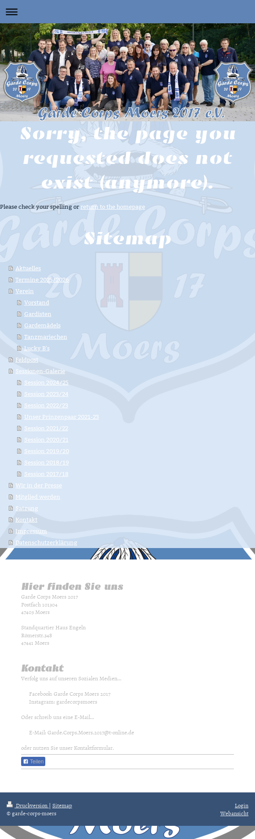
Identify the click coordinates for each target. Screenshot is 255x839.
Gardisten (37, 313)
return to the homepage (112, 206)
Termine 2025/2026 (42, 279)
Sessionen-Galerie (40, 370)
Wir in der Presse (38, 485)
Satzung (26, 508)
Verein (24, 290)
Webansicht (234, 813)
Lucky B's (37, 348)
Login (241, 805)
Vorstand (36, 302)
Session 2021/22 (46, 428)
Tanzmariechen (45, 336)
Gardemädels (42, 325)
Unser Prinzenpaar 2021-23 (61, 416)
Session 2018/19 (46, 462)
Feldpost (26, 359)
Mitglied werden (37, 496)
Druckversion (28, 805)
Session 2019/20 (46, 450)
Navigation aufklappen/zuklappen (127, 11)
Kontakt (26, 519)
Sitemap (62, 805)
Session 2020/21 (46, 439)
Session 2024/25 (46, 382)
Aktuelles (28, 268)
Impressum (31, 530)
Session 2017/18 (46, 473)
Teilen (33, 762)
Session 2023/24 (46, 393)
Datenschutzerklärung (46, 542)
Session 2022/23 (46, 405)
